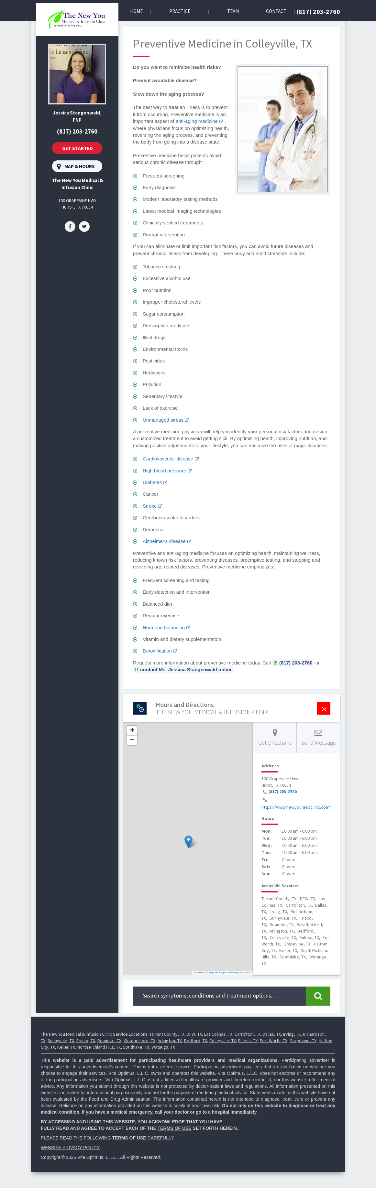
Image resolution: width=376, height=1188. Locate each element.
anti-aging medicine (197, 121)
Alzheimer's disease (164, 541)
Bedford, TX (195, 1040)
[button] (188, 841)
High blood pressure (164, 470)
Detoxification (157, 650)
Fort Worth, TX (273, 1040)
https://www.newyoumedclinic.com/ (296, 807)
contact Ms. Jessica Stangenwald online (186, 669)
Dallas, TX (272, 1034)
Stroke (150, 506)
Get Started (77, 148)
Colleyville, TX (222, 1040)
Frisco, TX (85, 1040)
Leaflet (199, 972)
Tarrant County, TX (166, 1034)
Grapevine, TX (303, 1040)
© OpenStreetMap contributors (235, 972)
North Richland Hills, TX (99, 1047)
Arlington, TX (170, 1040)
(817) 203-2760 (318, 11)
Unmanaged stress (163, 420)
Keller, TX (66, 1047)
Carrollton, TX (247, 1034)
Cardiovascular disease (168, 458)
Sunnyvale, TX (61, 1040)
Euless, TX (248, 1040)
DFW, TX (194, 1034)
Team (233, 11)
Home (136, 11)
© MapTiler (212, 972)
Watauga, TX (163, 1047)
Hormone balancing (164, 627)
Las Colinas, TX (218, 1034)
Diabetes (152, 482)
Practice (179, 11)
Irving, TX (292, 1034)
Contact (276, 11)
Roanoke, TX (109, 1040)
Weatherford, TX (139, 1040)
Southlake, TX (136, 1047)
